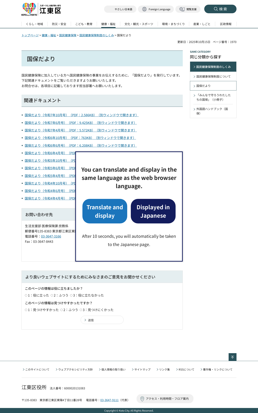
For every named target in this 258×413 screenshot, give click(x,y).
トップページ (30, 35)
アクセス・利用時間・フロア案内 (167, 398)
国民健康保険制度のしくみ (96, 35)
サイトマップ (142, 369)
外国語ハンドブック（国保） (212, 111)
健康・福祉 (49, 35)
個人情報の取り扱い (113, 369)
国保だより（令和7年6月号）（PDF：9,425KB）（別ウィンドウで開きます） (81, 122)
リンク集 (164, 369)
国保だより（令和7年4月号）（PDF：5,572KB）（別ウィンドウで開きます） (81, 130)
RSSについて (186, 369)
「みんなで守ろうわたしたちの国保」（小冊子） (213, 97)
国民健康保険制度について (213, 76)
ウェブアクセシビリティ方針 (75, 369)
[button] (156, 9)
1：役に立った (38, 295)
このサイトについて (37, 369)
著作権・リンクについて (218, 369)
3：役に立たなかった (88, 295)
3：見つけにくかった (98, 309)
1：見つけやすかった (43, 309)
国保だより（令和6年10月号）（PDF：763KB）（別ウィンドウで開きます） (80, 137)
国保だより (203, 85)
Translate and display (105, 211)
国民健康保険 (67, 35)
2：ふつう (61, 295)
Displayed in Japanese (153, 211)
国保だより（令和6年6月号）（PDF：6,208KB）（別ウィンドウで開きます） (81, 145)
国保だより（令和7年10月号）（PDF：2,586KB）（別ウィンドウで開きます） (82, 115)
